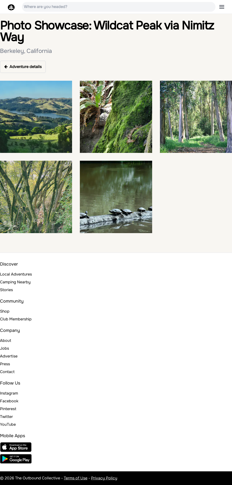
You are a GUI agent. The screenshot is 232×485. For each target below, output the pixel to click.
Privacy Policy (104, 478)
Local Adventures (16, 274)
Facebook (9, 401)
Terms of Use (75, 478)
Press (5, 363)
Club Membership (16, 319)
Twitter (6, 416)
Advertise (9, 356)
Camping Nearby (15, 282)
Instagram (9, 393)
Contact (7, 371)
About (5, 340)
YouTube (8, 424)
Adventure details (23, 66)
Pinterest (8, 408)
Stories (6, 289)
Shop (4, 311)
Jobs (4, 348)
